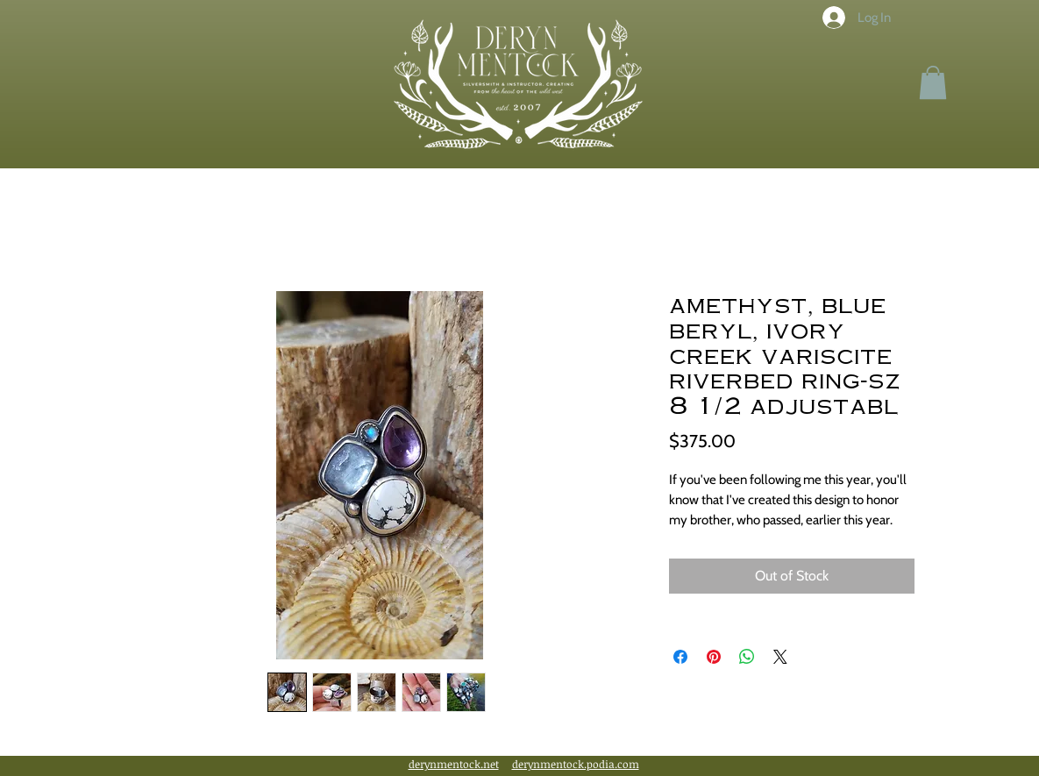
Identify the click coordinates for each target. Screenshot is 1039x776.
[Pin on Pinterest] (713, 656)
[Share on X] (780, 656)
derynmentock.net (454, 764)
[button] (933, 82)
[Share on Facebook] (680, 656)
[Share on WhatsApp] (747, 656)
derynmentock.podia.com (575, 764)
